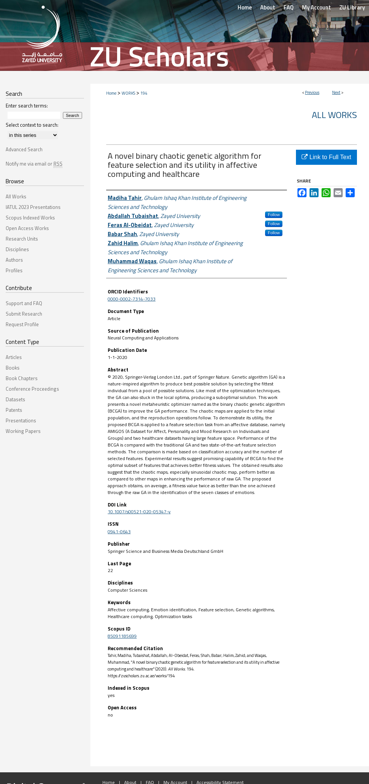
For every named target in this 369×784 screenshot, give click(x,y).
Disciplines (17, 249)
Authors (14, 260)
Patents (14, 410)
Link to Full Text (326, 157)
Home (111, 93)
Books (13, 367)
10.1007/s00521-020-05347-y (139, 511)
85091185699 (122, 636)
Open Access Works (27, 228)
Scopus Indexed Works (30, 217)
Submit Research (24, 314)
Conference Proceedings (32, 389)
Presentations (21, 420)
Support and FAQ (24, 303)
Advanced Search (24, 149)
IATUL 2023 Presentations (33, 207)
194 (143, 93)
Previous (312, 92)
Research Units (22, 238)
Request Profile (22, 324)
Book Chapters (22, 378)
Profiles (14, 270)
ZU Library (352, 7)
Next (336, 92)
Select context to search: (32, 125)
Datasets (15, 399)
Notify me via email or (34, 163)
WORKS (128, 93)
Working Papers (23, 431)
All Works (334, 114)
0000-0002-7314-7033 (132, 298)
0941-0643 (119, 531)
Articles (14, 357)
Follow (274, 214)
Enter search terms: (27, 105)
